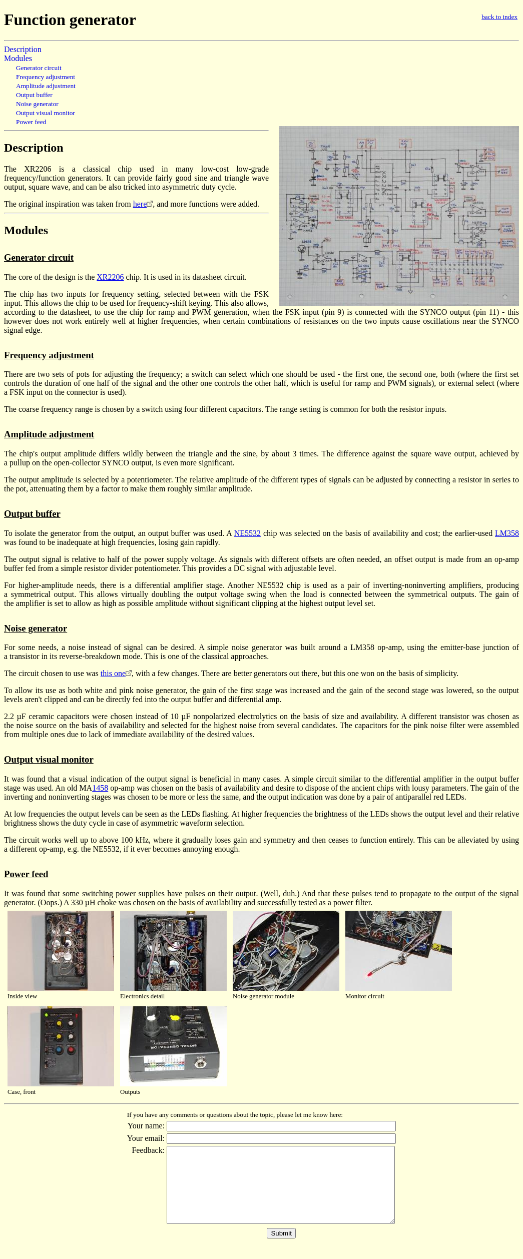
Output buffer (34, 95)
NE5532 (247, 533)
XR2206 (110, 277)
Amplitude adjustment (46, 86)
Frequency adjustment (45, 77)
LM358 (507, 533)
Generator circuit (39, 68)
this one (113, 673)
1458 (100, 788)
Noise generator (37, 104)
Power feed (31, 122)
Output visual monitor (45, 113)
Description (23, 49)
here (140, 204)
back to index (499, 17)
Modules (18, 58)
